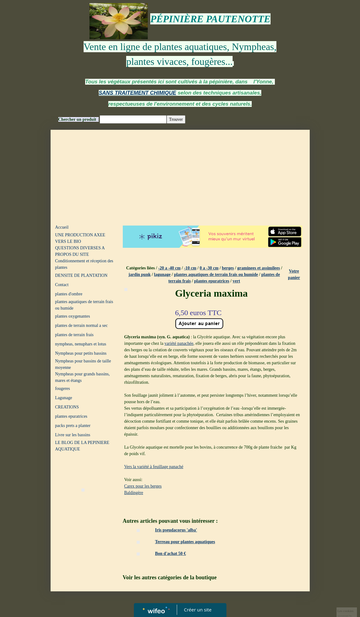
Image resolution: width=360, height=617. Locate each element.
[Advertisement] (180, 176)
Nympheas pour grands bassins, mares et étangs (82, 377)
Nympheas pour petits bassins (81, 353)
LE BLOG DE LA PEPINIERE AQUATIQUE (82, 445)
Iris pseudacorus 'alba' (176, 530)
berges (228, 268)
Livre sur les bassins (72, 435)
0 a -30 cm (209, 268)
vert (236, 281)
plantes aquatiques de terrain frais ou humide (84, 305)
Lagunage (63, 397)
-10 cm (190, 268)
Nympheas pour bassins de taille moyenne (83, 364)
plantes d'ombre (68, 294)
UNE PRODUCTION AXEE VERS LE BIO (80, 238)
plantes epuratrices (71, 416)
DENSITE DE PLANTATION (81, 275)
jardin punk (139, 274)
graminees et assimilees (258, 268)
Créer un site (197, 609)
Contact (62, 284)
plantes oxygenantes (72, 316)
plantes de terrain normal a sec (81, 325)
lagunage (162, 274)
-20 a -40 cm (169, 268)
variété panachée (178, 343)
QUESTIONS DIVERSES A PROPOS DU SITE (80, 251)
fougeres (62, 388)
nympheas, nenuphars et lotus (80, 344)
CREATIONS (67, 407)
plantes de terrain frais (74, 334)
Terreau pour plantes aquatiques (185, 541)
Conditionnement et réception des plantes (84, 264)
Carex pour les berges (143, 486)
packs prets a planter (73, 425)
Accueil (62, 227)
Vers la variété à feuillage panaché (154, 466)
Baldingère (133, 492)
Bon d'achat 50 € (170, 553)
